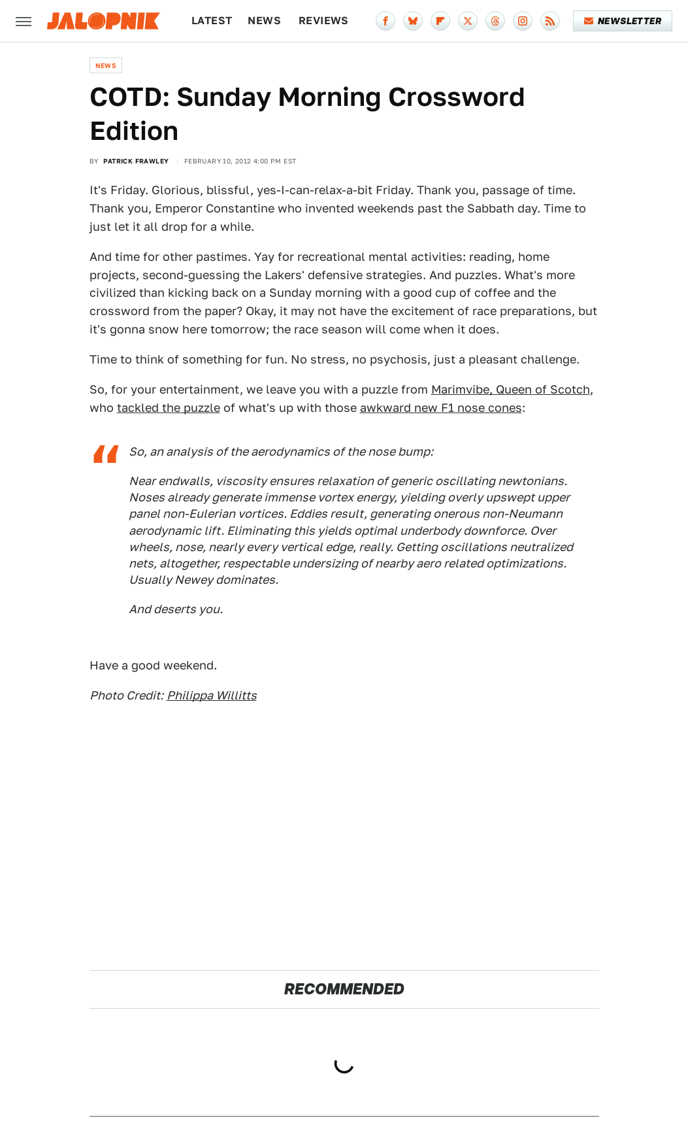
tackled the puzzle (168, 407)
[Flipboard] (440, 21)
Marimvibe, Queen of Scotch (510, 389)
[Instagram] (522, 21)
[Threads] (495, 21)
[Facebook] (385, 21)
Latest (211, 20)
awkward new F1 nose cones (441, 407)
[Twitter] (468, 21)
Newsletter (623, 20)
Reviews (324, 20)
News (264, 20)
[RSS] (550, 21)
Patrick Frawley (136, 161)
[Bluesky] (413, 21)
